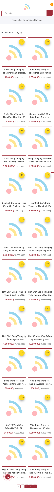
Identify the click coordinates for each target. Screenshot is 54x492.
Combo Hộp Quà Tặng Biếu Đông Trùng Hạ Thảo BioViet (39, 117)
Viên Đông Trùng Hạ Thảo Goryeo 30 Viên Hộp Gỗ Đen (40, 428)
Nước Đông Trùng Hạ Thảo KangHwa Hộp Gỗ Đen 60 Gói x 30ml (14, 117)
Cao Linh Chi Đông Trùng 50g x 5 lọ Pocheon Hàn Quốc (14, 206)
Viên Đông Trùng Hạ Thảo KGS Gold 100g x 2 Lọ (40, 472)
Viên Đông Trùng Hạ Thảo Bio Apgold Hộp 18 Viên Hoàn (40, 384)
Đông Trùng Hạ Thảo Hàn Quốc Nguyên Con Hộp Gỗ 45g (40, 161)
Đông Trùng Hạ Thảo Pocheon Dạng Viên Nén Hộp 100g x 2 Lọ (14, 384)
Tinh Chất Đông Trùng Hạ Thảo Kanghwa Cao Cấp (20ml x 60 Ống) (40, 295)
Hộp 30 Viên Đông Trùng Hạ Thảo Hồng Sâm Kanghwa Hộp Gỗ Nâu (40, 339)
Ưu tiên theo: (7, 33)
